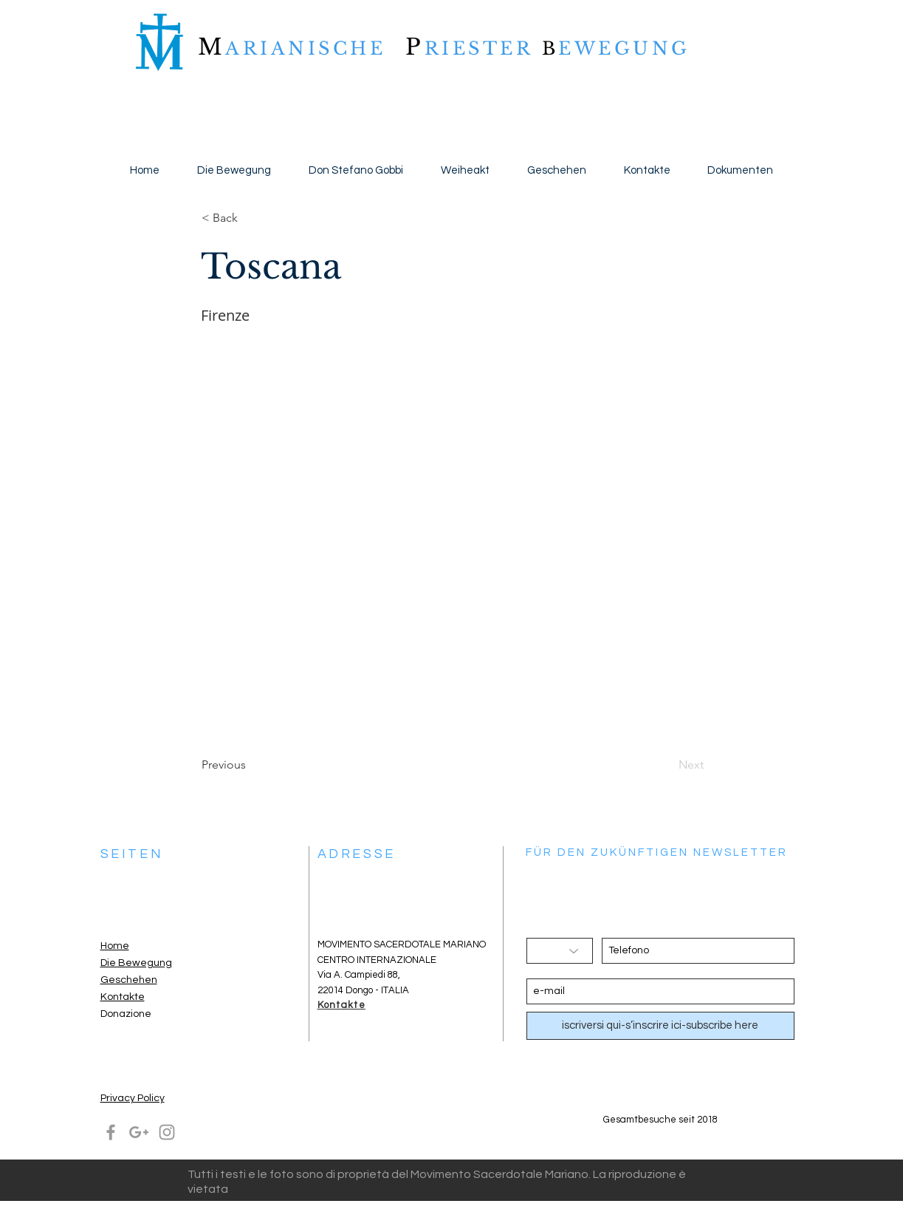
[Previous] (250, 765)
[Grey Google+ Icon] (138, 1132)
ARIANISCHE (305, 48)
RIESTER (483, 48)
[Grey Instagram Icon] (167, 1132)
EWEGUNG (624, 48)
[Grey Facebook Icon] (110, 1132)
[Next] (667, 765)
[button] (250, 218)
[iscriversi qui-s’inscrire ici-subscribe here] (660, 1026)
